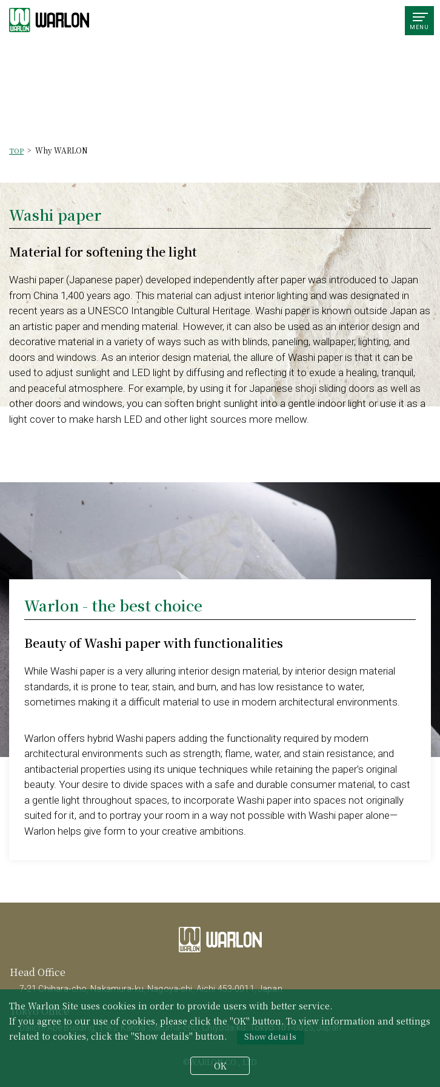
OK (220, 1066)
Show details (270, 1036)
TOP (16, 150)
